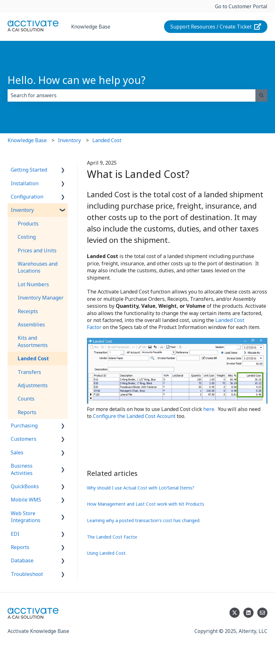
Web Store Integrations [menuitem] (25, 517)
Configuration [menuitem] (27, 196)
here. (209, 409)
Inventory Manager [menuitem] (41, 297)
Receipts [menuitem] (28, 311)
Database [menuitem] (22, 560)
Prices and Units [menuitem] (37, 250)
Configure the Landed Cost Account (134, 416)
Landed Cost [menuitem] (33, 358)
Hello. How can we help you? (76, 80)
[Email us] (262, 613)
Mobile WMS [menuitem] (26, 499)
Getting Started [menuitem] (29, 169)
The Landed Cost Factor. (112, 537)
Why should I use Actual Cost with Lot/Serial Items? (140, 488)
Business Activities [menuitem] (22, 469)
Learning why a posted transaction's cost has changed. (143, 520)
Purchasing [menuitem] (24, 425)
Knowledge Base (90, 26)
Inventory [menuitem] (22, 209)
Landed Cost (106, 140)
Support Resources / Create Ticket (215, 26)
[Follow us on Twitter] (234, 613)
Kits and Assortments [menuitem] (33, 341)
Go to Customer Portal (241, 6)
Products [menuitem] (28, 223)
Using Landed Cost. (106, 553)
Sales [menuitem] (17, 452)
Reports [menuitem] (27, 412)
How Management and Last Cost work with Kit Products (145, 504)
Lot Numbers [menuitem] (33, 284)
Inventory (69, 140)
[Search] (261, 95)
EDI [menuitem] (15, 533)
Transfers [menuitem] (29, 372)
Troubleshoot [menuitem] (27, 574)
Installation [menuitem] (25, 183)
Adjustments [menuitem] (33, 385)
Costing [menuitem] (27, 236)
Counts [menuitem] (26, 398)
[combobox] (131, 95)
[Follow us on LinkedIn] (248, 613)
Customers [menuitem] (23, 438)
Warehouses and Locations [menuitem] (38, 267)
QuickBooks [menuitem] (25, 486)
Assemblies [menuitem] (31, 324)
